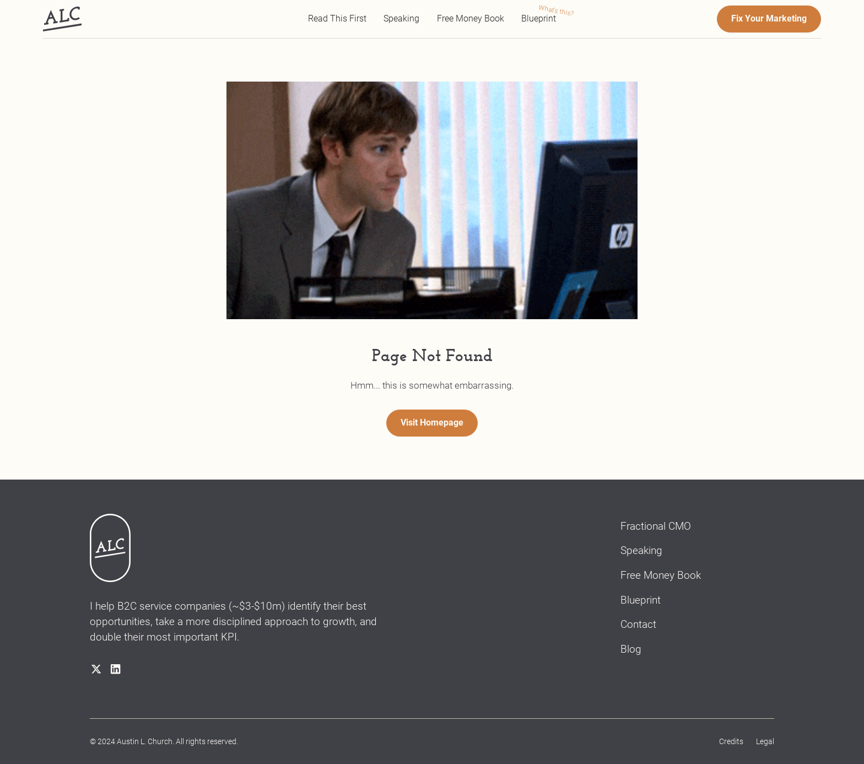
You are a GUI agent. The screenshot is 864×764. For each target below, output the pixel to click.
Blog (630, 649)
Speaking (401, 19)
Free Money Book (470, 19)
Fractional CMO (655, 526)
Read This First (337, 19)
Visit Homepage (432, 423)
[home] (62, 19)
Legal (765, 741)
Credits (731, 741)
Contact (638, 624)
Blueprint (538, 19)
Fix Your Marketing (769, 19)
